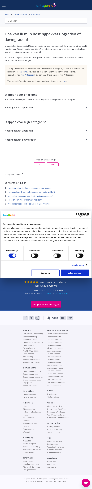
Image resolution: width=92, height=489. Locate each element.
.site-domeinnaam (54, 371)
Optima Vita (51, 464)
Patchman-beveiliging (31, 446)
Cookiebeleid (28, 461)
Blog (25, 406)
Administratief (20, 14)
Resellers (26, 426)
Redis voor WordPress (56, 412)
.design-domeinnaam (55, 348)
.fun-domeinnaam (54, 356)
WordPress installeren (56, 415)
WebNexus (51, 467)
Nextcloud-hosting (54, 429)
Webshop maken (54, 453)
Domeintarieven (29, 394)
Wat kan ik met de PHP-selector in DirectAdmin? (29, 203)
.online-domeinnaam (55, 365)
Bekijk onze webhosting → (46, 304)
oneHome (22, 71)
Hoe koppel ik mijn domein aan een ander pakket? (29, 188)
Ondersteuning (51, 481)
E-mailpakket (52, 394)
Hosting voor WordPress (56, 409)
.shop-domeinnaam (55, 368)
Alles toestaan (74, 273)
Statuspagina (28, 429)
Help (7, 14)
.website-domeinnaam (56, 382)
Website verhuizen (54, 450)
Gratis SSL (27, 441)
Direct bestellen (29, 409)
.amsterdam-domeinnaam (57, 334)
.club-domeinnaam (54, 339)
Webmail (26, 432)
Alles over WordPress (55, 406)
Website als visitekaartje (57, 447)
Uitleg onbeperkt (29, 470)
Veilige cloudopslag (54, 432)
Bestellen (35, 14)
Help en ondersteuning (32, 412)
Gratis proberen (53, 397)
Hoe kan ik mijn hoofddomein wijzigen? (25, 199)
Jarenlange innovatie (31, 464)
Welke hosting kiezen (31, 362)
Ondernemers (28, 418)
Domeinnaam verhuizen (32, 380)
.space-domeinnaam (55, 374)
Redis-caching (52, 444)
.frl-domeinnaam (53, 354)
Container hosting (30, 336)
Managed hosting (30, 339)
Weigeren (45, 273)
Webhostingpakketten (32, 359)
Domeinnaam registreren (33, 377)
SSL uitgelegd (28, 452)
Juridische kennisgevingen (35, 481)
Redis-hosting (28, 354)
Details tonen (78, 265)
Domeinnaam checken (32, 371)
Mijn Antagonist (27, 75)
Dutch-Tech (51, 461)
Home (25, 415)
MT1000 (47, 293)
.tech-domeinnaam (54, 379)
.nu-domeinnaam (54, 362)
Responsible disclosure (32, 449)
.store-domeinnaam (55, 376)
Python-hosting (29, 348)
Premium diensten (30, 423)
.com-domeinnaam (54, 342)
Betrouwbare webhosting (33, 334)
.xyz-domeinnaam (54, 385)
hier (64, 81)
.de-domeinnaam (54, 345)
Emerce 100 (62, 293)
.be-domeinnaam (54, 336)
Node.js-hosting (29, 345)
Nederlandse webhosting (33, 342)
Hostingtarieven (29, 397)
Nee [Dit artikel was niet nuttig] (52, 164)
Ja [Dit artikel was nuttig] (39, 164)
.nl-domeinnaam (53, 359)
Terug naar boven (14, 173)
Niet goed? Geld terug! (31, 467)
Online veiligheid (29, 443)
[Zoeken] (46, 20)
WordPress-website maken (58, 418)
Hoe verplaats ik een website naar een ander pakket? (31, 192)
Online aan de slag (54, 441)
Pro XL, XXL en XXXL (30, 351)
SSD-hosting (28, 356)
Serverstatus (62, 481)
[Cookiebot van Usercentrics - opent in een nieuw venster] (78, 215)
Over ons (26, 420)
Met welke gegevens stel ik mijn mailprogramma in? (30, 196)
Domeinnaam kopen (31, 374)
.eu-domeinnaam (54, 351)
